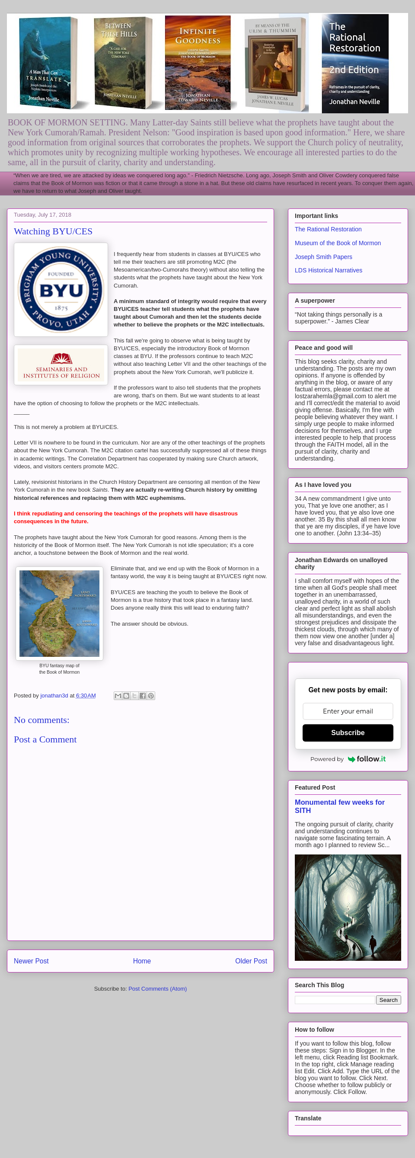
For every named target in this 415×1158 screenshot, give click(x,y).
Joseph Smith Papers (323, 256)
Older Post (251, 961)
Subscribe (347, 732)
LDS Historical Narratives (328, 270)
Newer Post (31, 961)
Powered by (348, 758)
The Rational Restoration (328, 229)
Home (142, 961)
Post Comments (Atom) (157, 988)
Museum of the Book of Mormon (338, 243)
